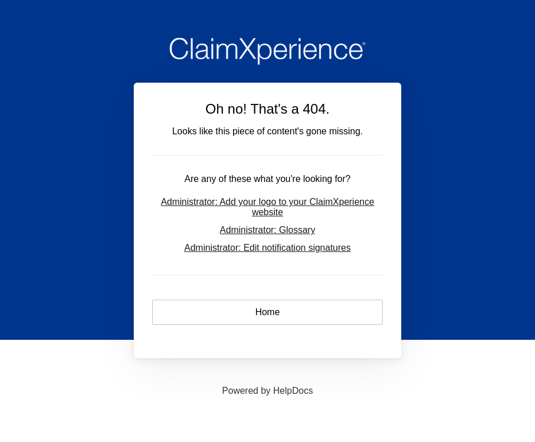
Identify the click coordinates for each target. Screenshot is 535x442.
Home (267, 312)
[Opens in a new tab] (267, 391)
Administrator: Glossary (267, 230)
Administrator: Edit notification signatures (267, 248)
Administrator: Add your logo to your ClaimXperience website (267, 207)
